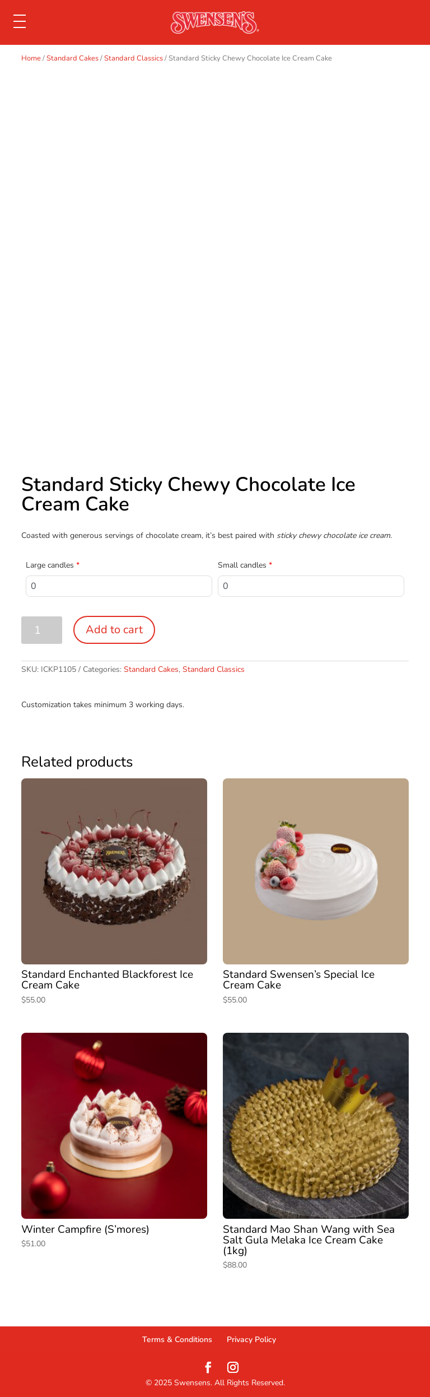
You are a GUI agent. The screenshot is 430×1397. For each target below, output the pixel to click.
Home (31, 58)
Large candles (53, 565)
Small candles (245, 565)
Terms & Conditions (177, 1339)
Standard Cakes (72, 58)
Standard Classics (133, 58)
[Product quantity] (41, 630)
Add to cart (114, 629)
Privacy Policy (251, 1339)
